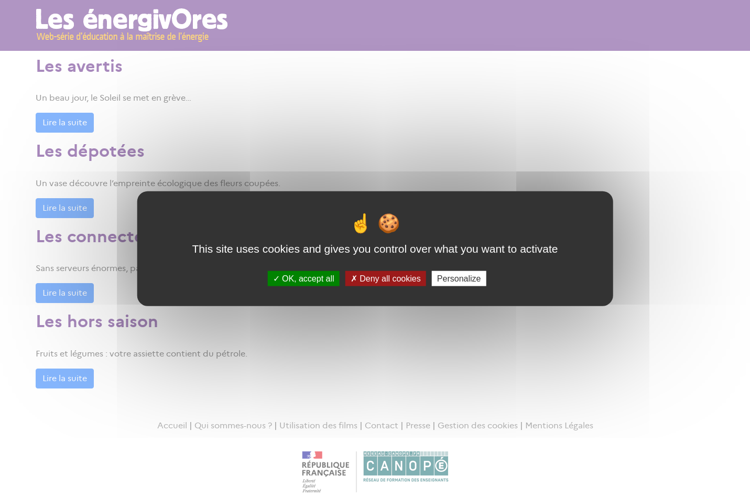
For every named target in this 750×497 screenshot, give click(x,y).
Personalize (459, 278)
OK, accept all (303, 278)
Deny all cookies (386, 278)
